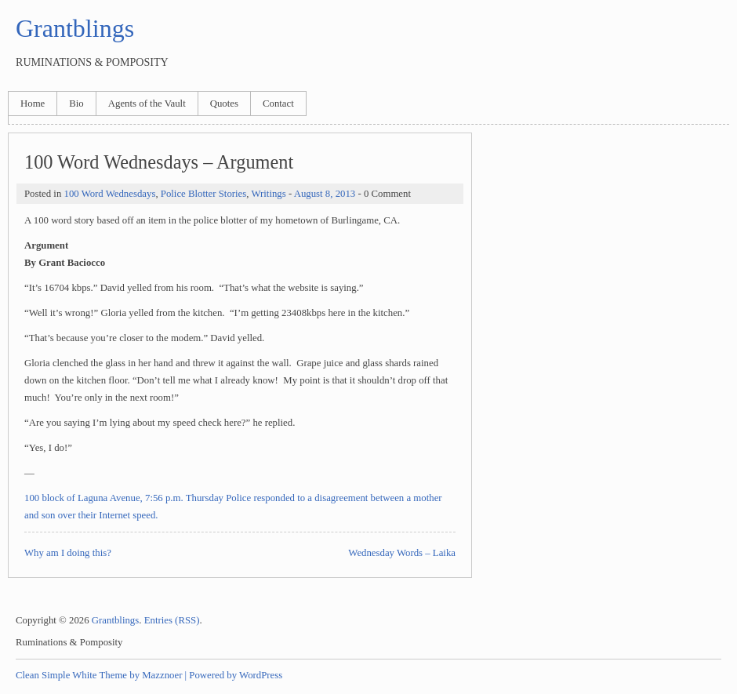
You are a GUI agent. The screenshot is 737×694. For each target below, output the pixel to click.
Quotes (224, 103)
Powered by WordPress (235, 675)
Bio (76, 103)
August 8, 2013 (325, 193)
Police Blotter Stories (203, 193)
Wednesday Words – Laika (402, 552)
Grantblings (75, 28)
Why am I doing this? (67, 552)
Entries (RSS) (172, 620)
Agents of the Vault (147, 103)
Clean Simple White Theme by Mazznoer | (101, 675)
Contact (278, 103)
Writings (268, 193)
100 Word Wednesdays (109, 193)
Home (32, 103)
